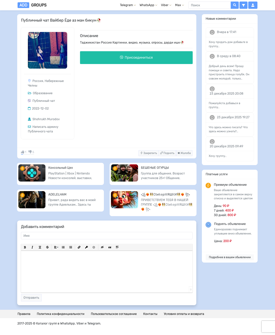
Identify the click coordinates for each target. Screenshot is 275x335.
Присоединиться (136, 57)
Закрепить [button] (148, 153)
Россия (37, 81)
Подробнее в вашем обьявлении (230, 257)
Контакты (150, 314)
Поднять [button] (167, 153)
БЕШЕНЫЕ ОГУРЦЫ (155, 168)
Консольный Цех (60, 168)
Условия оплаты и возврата (184, 314)
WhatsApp (147, 5)
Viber (164, 5)
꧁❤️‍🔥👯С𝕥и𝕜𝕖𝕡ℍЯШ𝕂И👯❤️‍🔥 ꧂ (165, 194)
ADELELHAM (57, 194)
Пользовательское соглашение (114, 314)
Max (178, 5)
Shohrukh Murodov (44, 119)
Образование (40, 93)
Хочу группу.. (217, 156)
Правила (24, 314)
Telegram (126, 5)
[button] (243, 5)
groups (32, 5)
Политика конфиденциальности (60, 314)
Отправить (31, 297)
